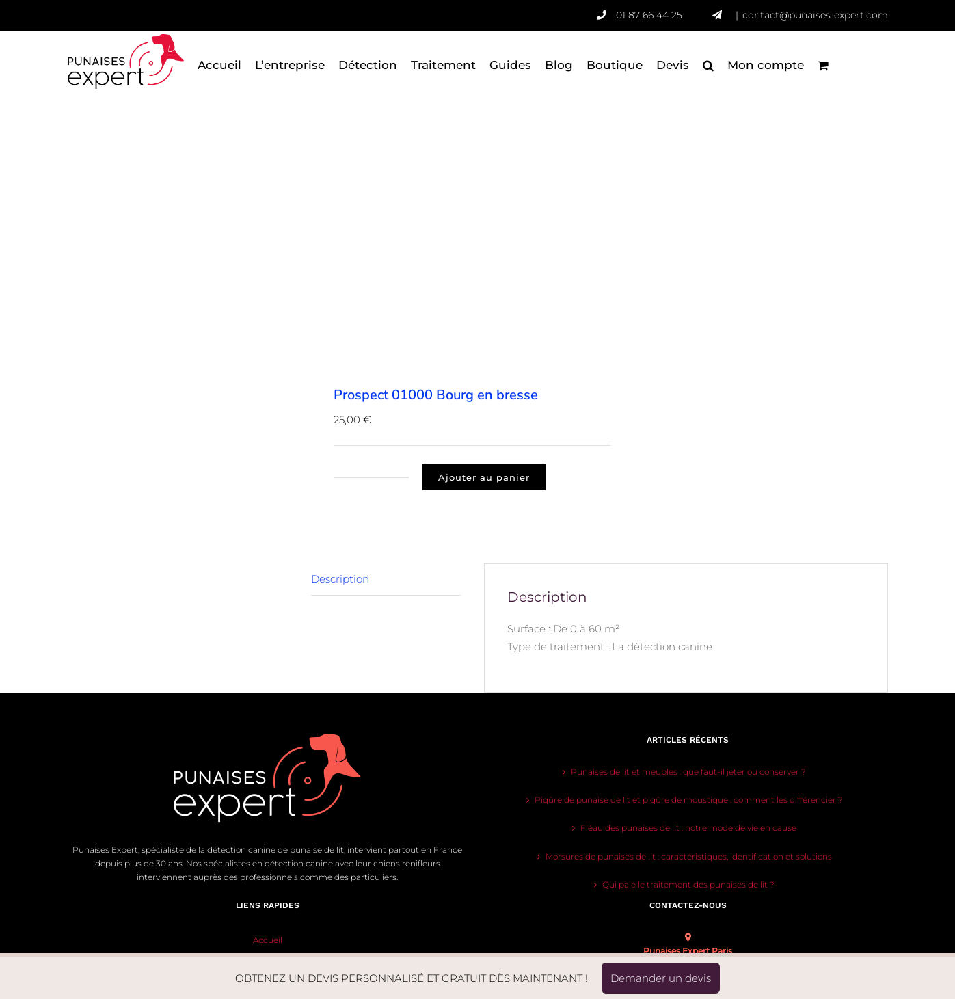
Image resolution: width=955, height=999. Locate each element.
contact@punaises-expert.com (815, 15)
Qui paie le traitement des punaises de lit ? (688, 884)
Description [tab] (340, 578)
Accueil (267, 940)
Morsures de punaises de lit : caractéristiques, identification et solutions (689, 856)
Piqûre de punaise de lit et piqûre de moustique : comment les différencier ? (689, 800)
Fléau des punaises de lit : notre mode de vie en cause (688, 828)
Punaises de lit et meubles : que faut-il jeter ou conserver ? (688, 772)
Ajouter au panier (484, 477)
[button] (708, 65)
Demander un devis (660, 978)
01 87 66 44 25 (664, 15)
